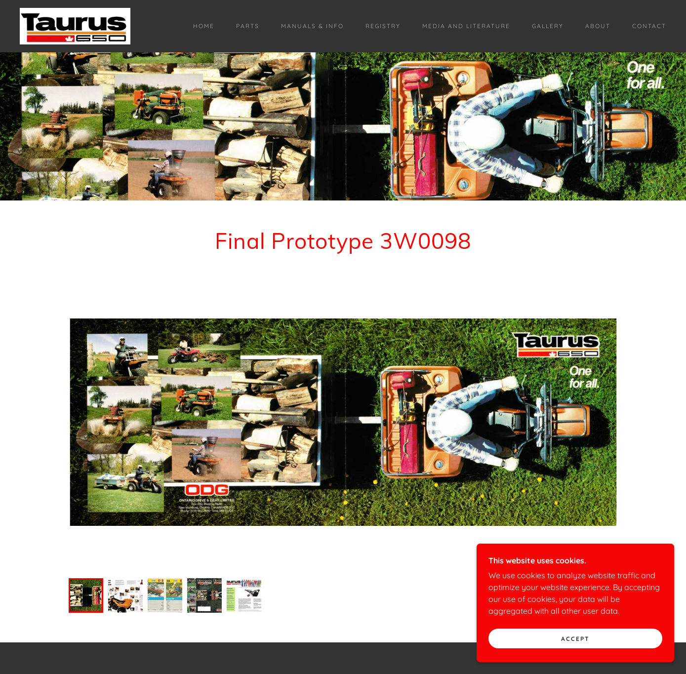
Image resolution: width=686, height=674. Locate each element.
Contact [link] (649, 26)
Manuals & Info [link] (312, 26)
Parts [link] (247, 26)
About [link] (597, 26)
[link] (75, 25)
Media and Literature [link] (466, 26)
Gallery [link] (548, 26)
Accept (575, 638)
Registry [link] (383, 26)
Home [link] (203, 26)
